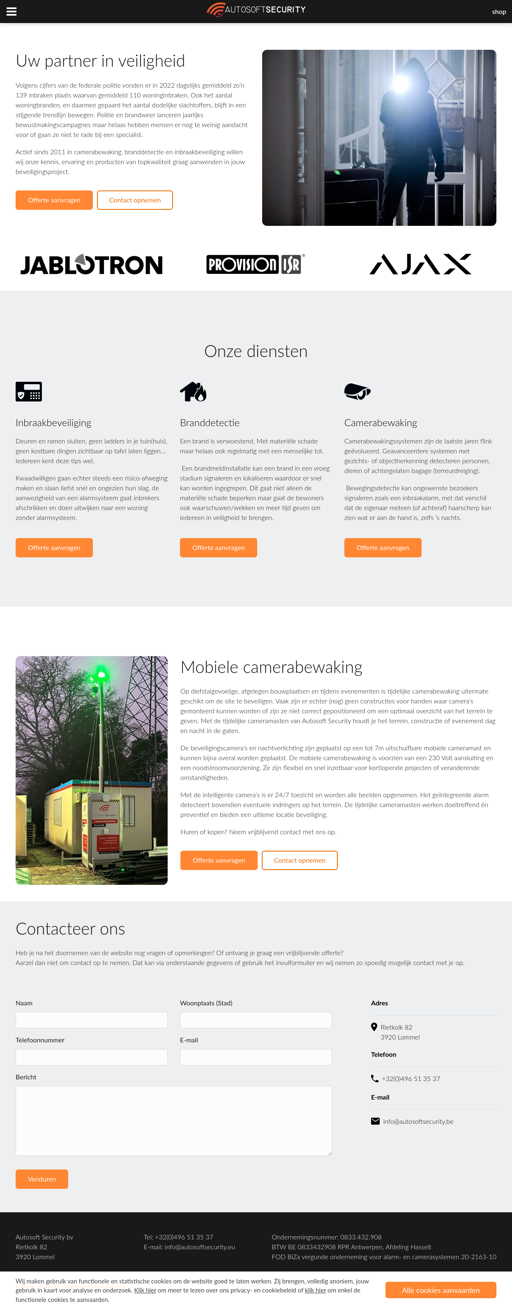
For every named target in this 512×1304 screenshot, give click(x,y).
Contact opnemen (135, 200)
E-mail (189, 1040)
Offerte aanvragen (54, 200)
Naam (24, 1003)
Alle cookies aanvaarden (441, 1290)
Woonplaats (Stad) (206, 1003)
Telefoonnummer (40, 1040)
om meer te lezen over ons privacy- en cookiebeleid (215, 1290)
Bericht (26, 1077)
